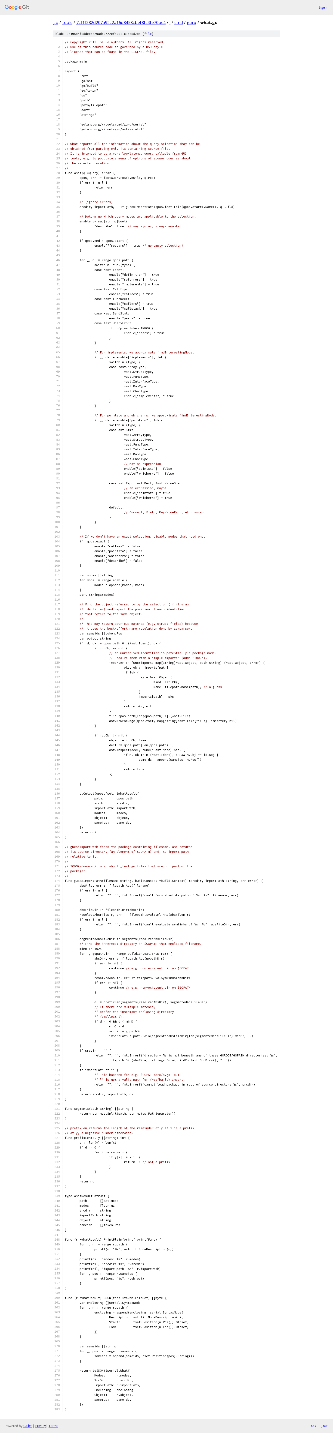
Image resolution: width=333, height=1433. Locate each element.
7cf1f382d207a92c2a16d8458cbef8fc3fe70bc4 (121, 22)
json (324, 1426)
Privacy (40, 1426)
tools (67, 22)
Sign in (323, 7)
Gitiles (27, 1426)
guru (191, 22)
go (55, 22)
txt (313, 1426)
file (148, 34)
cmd (178, 22)
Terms (53, 1426)
